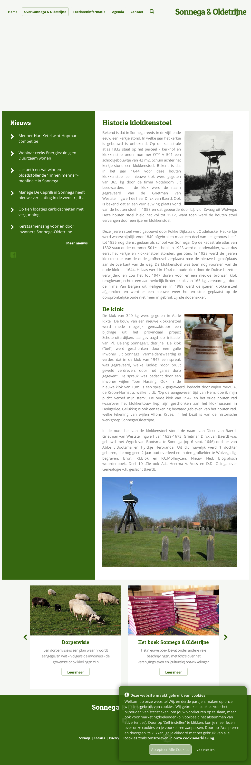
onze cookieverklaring (194, 737)
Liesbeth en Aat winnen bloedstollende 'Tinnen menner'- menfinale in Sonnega (48, 175)
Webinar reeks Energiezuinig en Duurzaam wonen (47, 155)
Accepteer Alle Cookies (170, 749)
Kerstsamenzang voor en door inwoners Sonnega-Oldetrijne (46, 228)
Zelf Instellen (205, 750)
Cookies (99, 738)
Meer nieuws (77, 243)
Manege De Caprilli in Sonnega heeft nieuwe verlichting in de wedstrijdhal (52, 195)
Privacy (114, 738)
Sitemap (84, 738)
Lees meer (75, 672)
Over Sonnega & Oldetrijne (45, 12)
